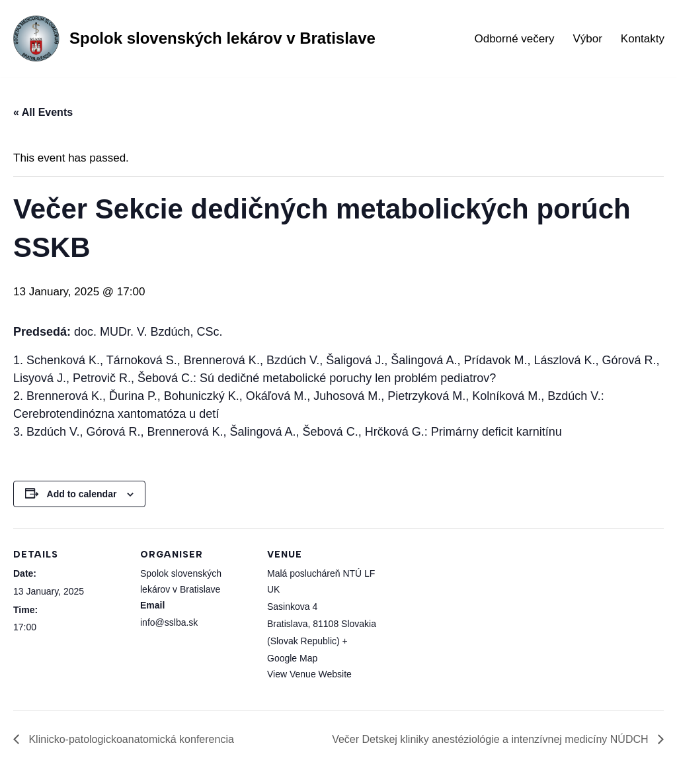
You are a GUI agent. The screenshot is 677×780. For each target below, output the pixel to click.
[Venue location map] (464, 619)
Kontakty (642, 38)
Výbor (587, 38)
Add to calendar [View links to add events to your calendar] (82, 494)
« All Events (43, 112)
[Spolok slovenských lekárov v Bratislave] (193, 38)
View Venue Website (309, 674)
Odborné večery (514, 38)
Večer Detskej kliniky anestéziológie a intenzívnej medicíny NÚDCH (491, 739)
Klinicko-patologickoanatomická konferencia (130, 739)
